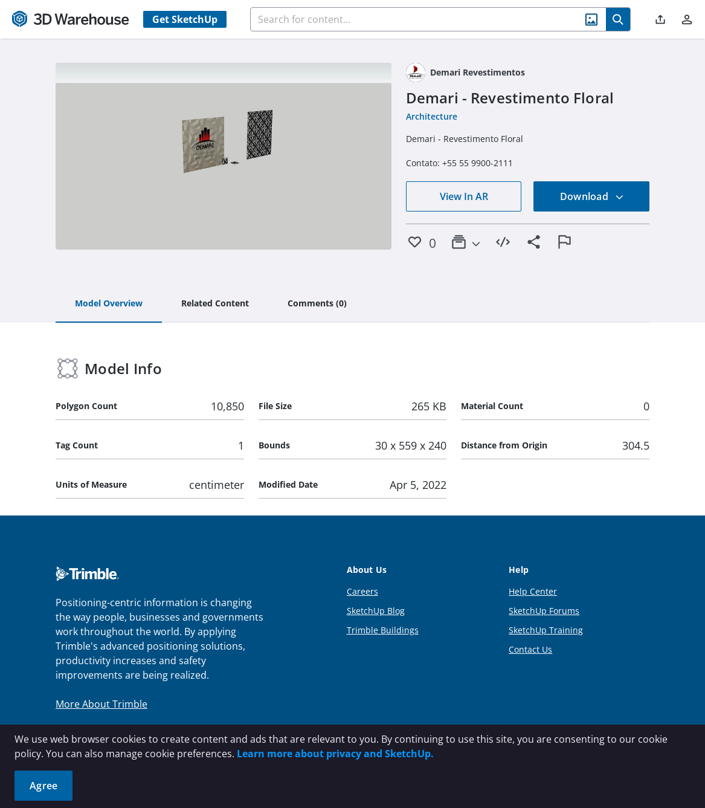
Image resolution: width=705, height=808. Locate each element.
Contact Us (530, 649)
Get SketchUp (184, 19)
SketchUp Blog (376, 610)
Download (592, 196)
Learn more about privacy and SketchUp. (335, 753)
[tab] (109, 304)
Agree (43, 785)
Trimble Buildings (383, 630)
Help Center (533, 591)
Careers (362, 591)
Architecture (431, 116)
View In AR (464, 196)
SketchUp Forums (544, 610)
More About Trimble (101, 704)
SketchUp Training (546, 630)
